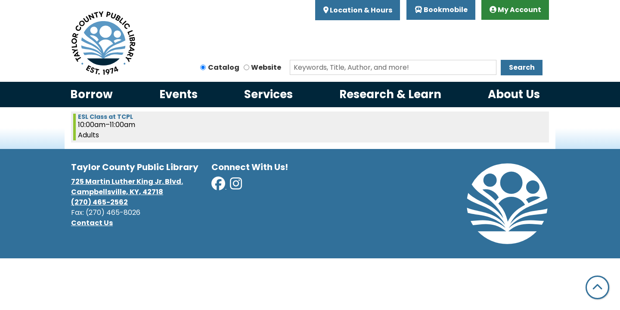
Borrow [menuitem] (91, 94)
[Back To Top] (597, 287)
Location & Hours (360, 10)
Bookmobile (441, 10)
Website (266, 67)
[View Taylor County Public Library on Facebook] (218, 186)
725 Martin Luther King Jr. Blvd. (127, 181)
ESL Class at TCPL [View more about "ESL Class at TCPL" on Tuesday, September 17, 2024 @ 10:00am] (105, 117)
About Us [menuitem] (514, 94)
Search (522, 67)
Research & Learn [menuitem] (390, 94)
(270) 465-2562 (99, 202)
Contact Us (92, 223)
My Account (515, 10)
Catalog (223, 67)
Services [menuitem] (268, 94)
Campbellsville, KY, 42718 (117, 192)
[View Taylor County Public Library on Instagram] (236, 186)
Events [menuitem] (178, 94)
